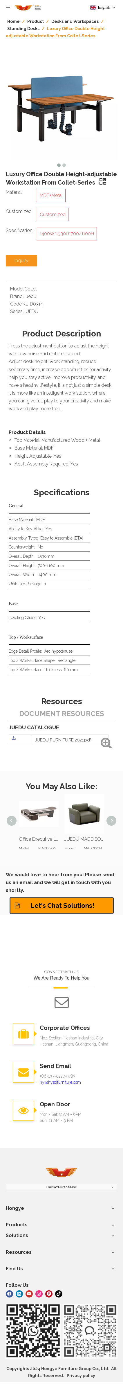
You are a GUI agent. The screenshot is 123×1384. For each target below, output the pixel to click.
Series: (16, 311)
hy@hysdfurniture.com (60, 1082)
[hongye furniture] (61, 1172)
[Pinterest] (49, 1293)
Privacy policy (81, 1375)
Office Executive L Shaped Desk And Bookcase (39, 839)
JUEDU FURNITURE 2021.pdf (63, 740)
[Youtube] (29, 1293)
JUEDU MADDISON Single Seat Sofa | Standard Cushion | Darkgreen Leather (84, 839)
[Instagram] (39, 1293)
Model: (17, 289)
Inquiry (21, 260)
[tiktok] (58, 1293)
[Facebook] (9, 1293)
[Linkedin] (19, 1293)
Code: (16, 304)
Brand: (16, 296)
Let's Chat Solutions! (54, 905)
